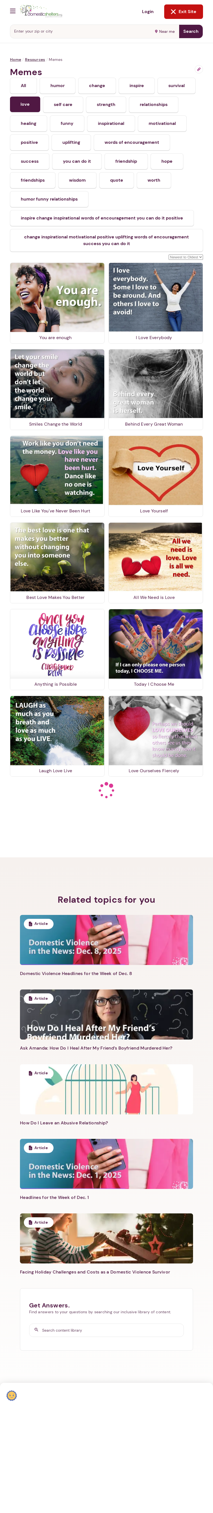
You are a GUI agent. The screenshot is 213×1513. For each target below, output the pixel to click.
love (25, 104)
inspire (137, 85)
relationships (154, 104)
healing (28, 123)
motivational (162, 123)
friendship (126, 161)
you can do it (77, 161)
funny (67, 123)
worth (154, 180)
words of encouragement (132, 142)
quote (116, 180)
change (97, 85)
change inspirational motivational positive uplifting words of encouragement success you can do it (106, 240)
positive (29, 142)
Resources (35, 59)
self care (63, 104)
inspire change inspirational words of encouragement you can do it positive (102, 218)
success (30, 161)
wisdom (77, 180)
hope (167, 161)
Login (148, 11)
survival (176, 85)
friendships (33, 180)
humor (57, 85)
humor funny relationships (49, 199)
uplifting (71, 142)
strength (106, 104)
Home (15, 59)
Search (191, 31)
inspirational (111, 123)
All (23, 85)
